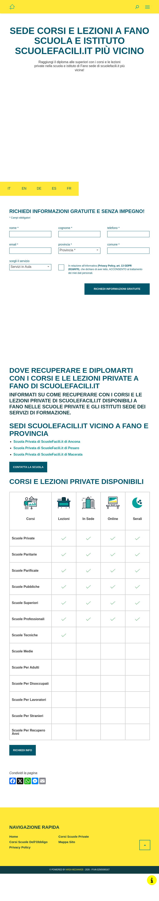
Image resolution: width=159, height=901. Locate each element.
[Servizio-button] (30, 267)
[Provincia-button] (79, 251)
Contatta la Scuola (28, 494)
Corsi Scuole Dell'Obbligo (28, 869)
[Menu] (147, 7)
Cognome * (65, 228)
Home (13, 864)
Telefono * (113, 228)
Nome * (13, 228)
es (54, 188)
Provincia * (65, 244)
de (39, 188)
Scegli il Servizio (19, 261)
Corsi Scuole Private (73, 864)
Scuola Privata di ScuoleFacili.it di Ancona (46, 469)
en (24, 188)
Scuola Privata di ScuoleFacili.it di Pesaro (46, 475)
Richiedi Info (22, 777)
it (9, 188)
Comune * (113, 244)
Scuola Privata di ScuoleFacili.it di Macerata (47, 482)
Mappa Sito (66, 869)
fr (69, 188)
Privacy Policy (19, 874)
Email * (13, 244)
